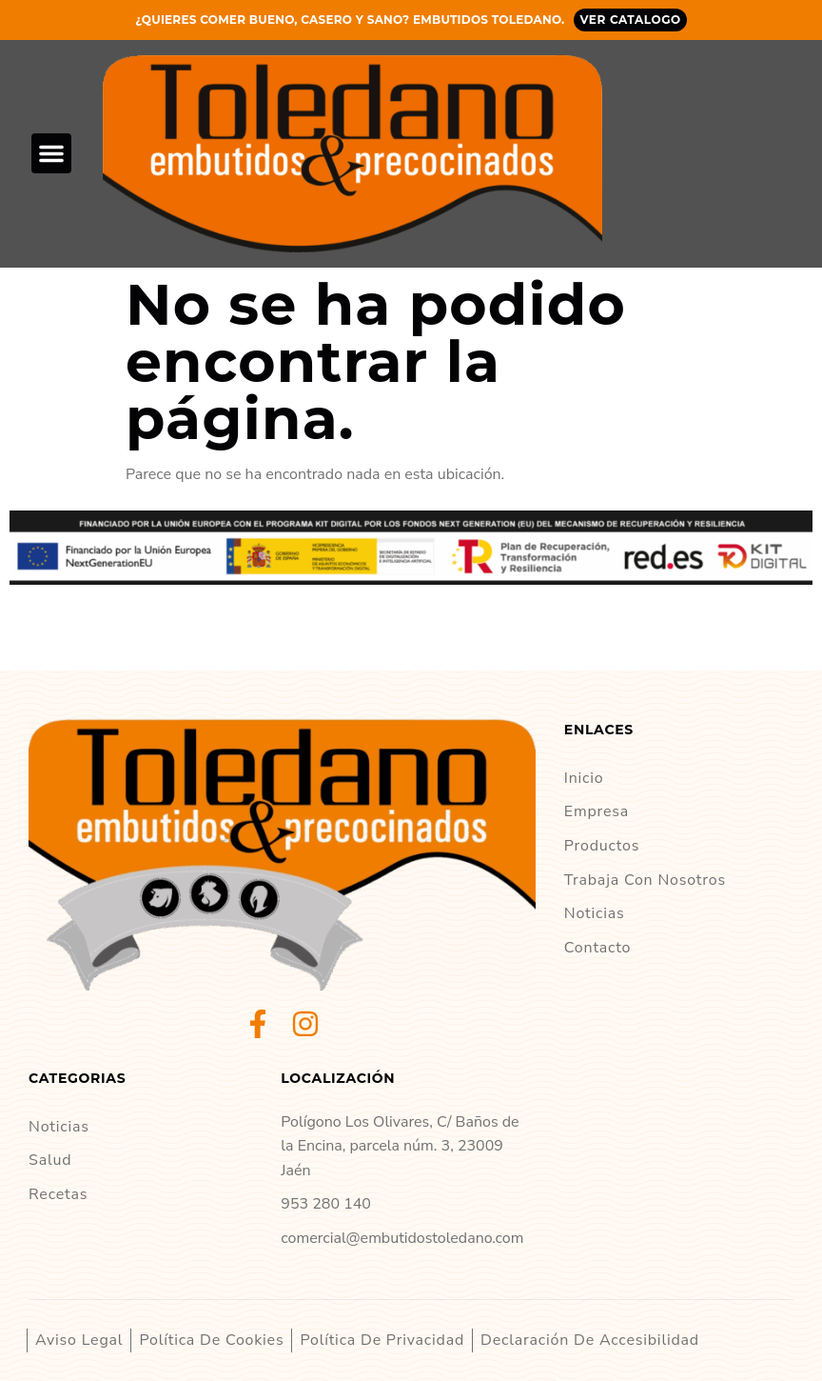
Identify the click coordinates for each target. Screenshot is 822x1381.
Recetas (58, 1194)
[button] (51, 153)
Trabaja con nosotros (645, 880)
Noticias (594, 913)
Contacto (598, 947)
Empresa (596, 811)
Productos (602, 845)
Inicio (584, 778)
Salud (50, 1160)
